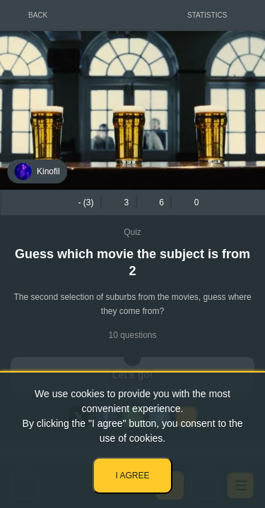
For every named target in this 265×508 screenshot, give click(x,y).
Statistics (207, 15)
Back (37, 15)
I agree (132, 475)
